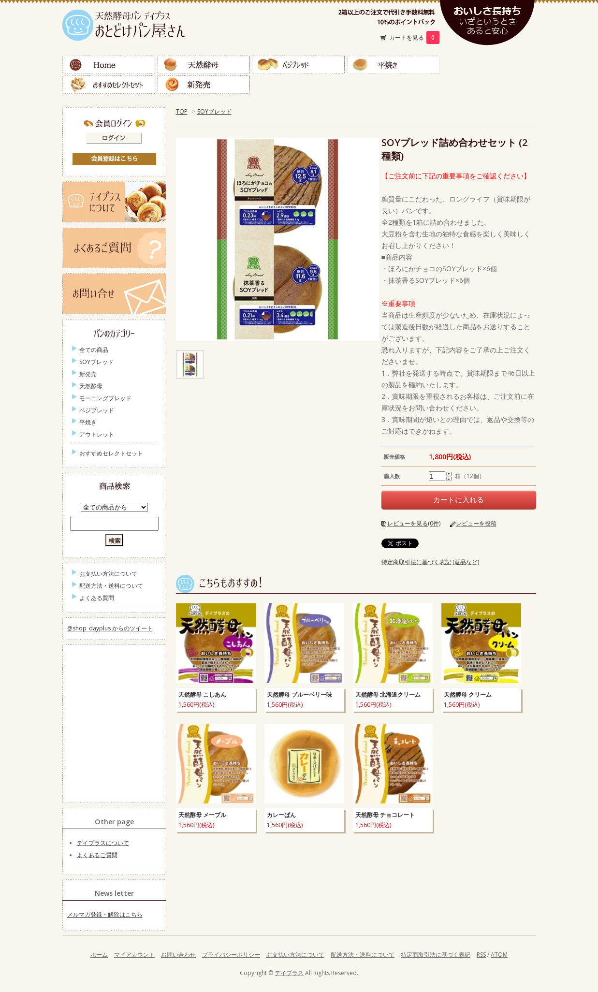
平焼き (393, 65)
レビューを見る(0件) (413, 523)
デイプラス (289, 973)
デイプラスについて (103, 843)
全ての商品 (93, 350)
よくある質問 (96, 598)
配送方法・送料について (111, 586)
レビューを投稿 (476, 523)
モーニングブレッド (105, 398)
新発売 (203, 84)
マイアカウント (134, 954)
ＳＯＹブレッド (487, 65)
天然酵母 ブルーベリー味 (299, 694)
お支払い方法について (108, 573)
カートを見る (414, 37)
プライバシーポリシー (231, 954)
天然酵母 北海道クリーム (388, 694)
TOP (182, 111)
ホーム (99, 954)
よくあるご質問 (97, 855)
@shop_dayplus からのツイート (110, 628)
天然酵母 (203, 65)
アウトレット (96, 434)
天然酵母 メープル (202, 815)
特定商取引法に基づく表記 (435, 954)
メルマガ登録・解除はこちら (105, 914)
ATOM (499, 954)
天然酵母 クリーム (468, 694)
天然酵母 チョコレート (385, 815)
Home (108, 65)
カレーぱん (281, 815)
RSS (481, 954)
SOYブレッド (214, 111)
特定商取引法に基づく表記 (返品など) (430, 562)
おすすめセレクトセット (108, 84)
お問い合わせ (178, 954)
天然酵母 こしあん (202, 694)
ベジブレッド (298, 65)
